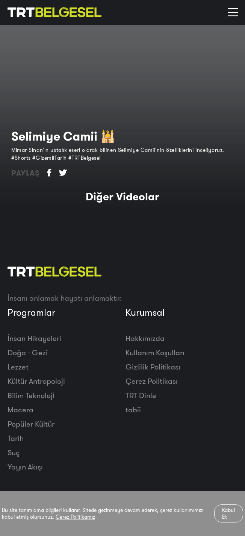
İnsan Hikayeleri (34, 338)
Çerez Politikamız (75, 516)
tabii (133, 409)
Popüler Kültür (31, 423)
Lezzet (18, 366)
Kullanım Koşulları (155, 352)
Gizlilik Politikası (153, 366)
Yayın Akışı (25, 466)
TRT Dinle (141, 395)
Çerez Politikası (152, 381)
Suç (14, 452)
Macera (20, 409)
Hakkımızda (145, 338)
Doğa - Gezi (28, 352)
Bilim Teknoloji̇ (31, 395)
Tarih (16, 438)
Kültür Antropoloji (36, 381)
